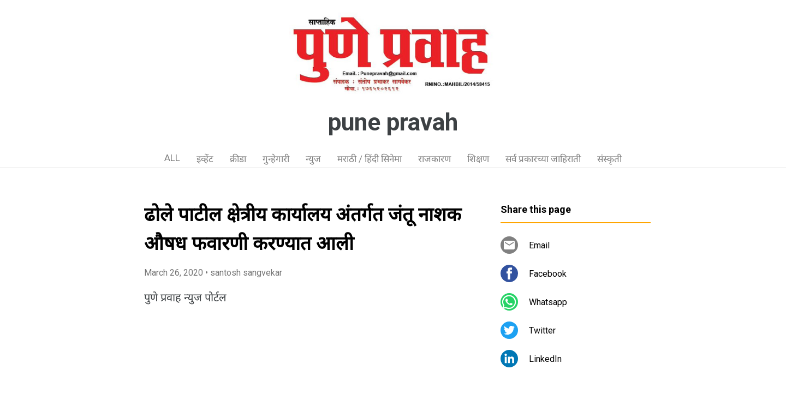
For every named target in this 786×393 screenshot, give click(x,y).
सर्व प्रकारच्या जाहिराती (543, 158)
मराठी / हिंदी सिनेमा (369, 158)
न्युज (313, 158)
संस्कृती (609, 158)
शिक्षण (478, 158)
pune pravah (393, 122)
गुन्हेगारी (276, 158)
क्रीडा (238, 158)
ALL (172, 157)
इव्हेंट (204, 158)
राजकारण (434, 158)
